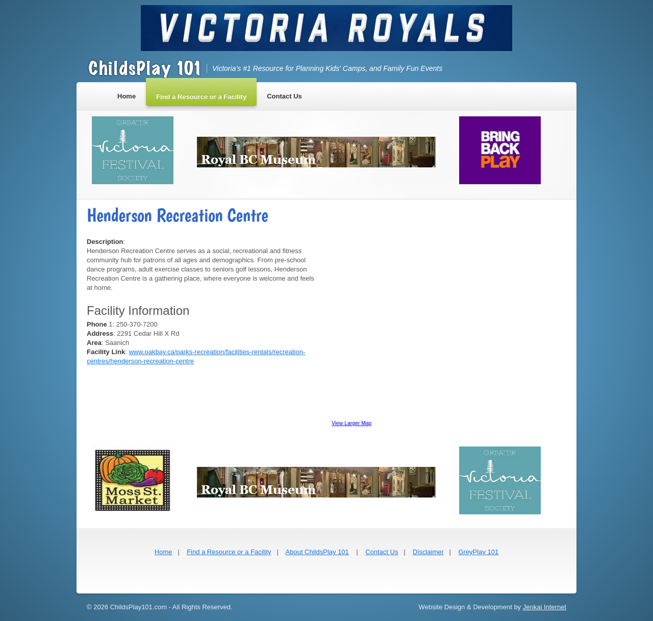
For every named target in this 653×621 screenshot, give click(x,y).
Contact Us (381, 552)
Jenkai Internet (544, 607)
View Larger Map (351, 423)
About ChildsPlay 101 (317, 552)
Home (163, 552)
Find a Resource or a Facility (229, 552)
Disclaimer (428, 552)
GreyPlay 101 (478, 552)
